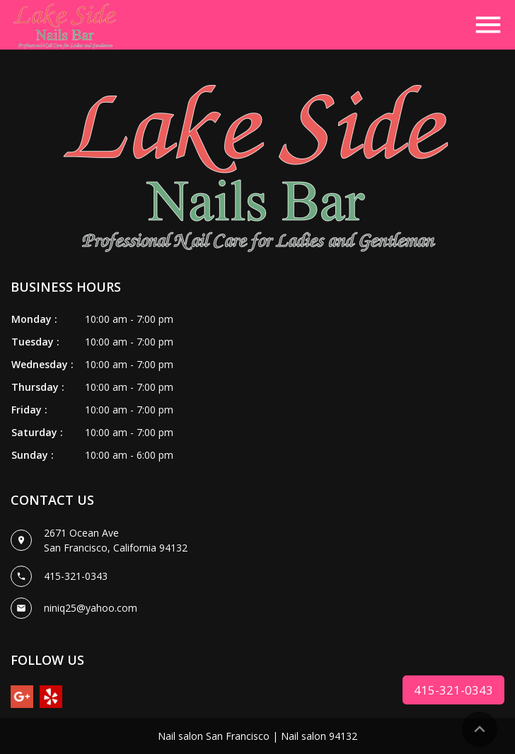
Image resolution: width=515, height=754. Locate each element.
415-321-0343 (453, 690)
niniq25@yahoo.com (90, 608)
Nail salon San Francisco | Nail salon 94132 (257, 736)
